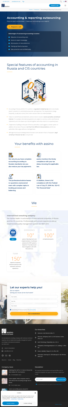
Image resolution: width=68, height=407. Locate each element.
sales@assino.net (7, 351)
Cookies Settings (28, 403)
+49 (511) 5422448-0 (8, 348)
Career (9, 360)
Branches (19, 360)
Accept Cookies (10, 403)
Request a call (54, 5)
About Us (4, 360)
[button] (35, 393)
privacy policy (33, 309)
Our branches (40, 329)
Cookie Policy (14, 398)
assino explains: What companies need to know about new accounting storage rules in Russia (20, 380)
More (13, 239)
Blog (14, 360)
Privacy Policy (20, 398)
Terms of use (58, 404)
